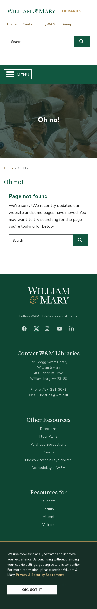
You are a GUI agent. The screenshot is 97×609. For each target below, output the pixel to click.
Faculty (48, 509)
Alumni (48, 516)
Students (48, 501)
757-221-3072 (54, 389)
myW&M (49, 24)
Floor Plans (48, 436)
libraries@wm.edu (53, 395)
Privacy (48, 452)
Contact (29, 24)
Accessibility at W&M (48, 467)
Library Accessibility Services (48, 460)
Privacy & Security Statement (40, 577)
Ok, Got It (32, 592)
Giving (66, 24)
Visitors (48, 524)
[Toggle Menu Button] (8, 74)
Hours (12, 24)
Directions (48, 428)
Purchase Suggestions (48, 444)
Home (8, 168)
